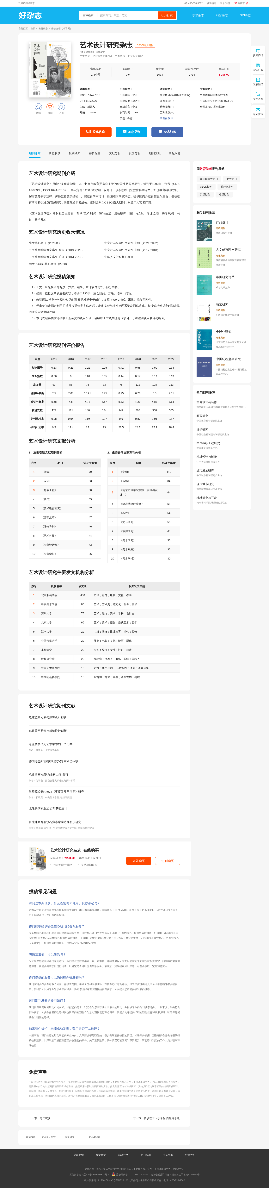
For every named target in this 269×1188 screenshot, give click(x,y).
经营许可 (190, 1155)
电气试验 (40, 1118)
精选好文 (123, 1155)
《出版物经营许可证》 (54, 1081)
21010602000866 (139, 1174)
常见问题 (174, 153)
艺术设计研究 (49, 1137)
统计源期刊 (227, 186)
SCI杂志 (245, 15)
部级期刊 (205, 194)
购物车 (244, 3)
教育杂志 (43, 28)
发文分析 (134, 153)
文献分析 (114, 153)
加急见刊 (134, 132)
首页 (33, 28)
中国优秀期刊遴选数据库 (214, 95)
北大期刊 (232, 179)
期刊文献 (155, 153)
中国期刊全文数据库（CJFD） (217, 100)
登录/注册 (225, 3)
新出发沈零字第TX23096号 (186, 1174)
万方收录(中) (167, 112)
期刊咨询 (146, 1155)
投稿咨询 (99, 132)
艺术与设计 (94, 1137)
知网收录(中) (167, 100)
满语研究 (69, 1137)
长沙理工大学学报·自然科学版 (156, 1118)
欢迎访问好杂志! (26, 3)
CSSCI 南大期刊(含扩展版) (175, 95)
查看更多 (166, 118)
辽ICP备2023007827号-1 (96, 1174)
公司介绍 (79, 1155)
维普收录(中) (167, 106)
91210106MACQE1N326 (111, 1180)
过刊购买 (168, 861)
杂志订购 (170, 132)
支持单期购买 (87, 864)
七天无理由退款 (61, 864)
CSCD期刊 (206, 186)
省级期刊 (224, 194)
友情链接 (30, 1137)
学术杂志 (198, 15)
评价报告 (95, 153)
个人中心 (168, 1155)
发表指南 (211, 3)
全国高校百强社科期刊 (212, 106)
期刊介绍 (34, 153)
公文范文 (101, 1155)
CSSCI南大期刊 (145, 45)
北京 (135, 95)
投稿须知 (74, 153)
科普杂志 (222, 15)
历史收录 (54, 153)
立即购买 (138, 861)
